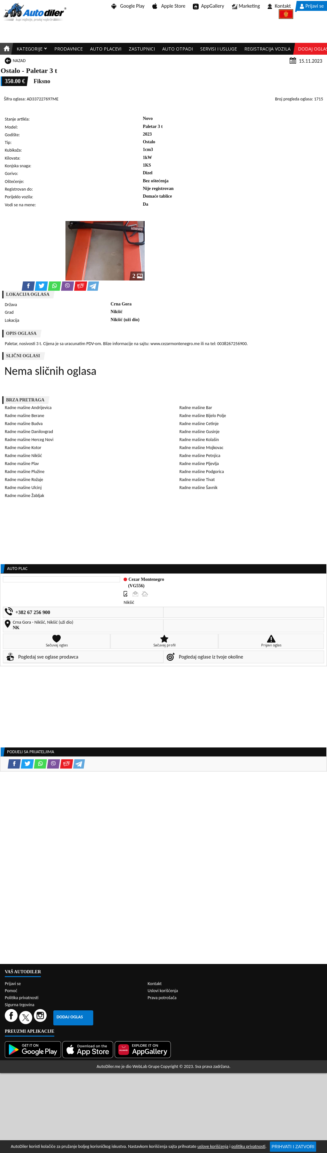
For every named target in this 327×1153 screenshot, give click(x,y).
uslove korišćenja (212, 1146)
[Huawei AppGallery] (143, 1049)
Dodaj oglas (70, 1017)
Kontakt (279, 6)
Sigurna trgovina (19, 1004)
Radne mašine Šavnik (198, 487)
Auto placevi (105, 49)
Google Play (128, 6)
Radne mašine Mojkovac (201, 447)
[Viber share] (67, 286)
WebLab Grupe (146, 1066)
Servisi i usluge (218, 49)
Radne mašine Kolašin (199, 439)
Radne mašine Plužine (24, 471)
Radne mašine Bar (195, 407)
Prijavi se (312, 6)
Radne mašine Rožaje (24, 479)
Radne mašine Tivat (197, 479)
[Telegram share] (93, 286)
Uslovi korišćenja (163, 990)
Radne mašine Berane (24, 415)
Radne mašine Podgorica (201, 471)
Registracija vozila (267, 49)
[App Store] (88, 1049)
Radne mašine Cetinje (199, 423)
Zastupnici (142, 49)
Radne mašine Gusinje (199, 431)
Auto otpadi (177, 49)
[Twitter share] (41, 286)
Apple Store (169, 6)
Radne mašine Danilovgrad (29, 431)
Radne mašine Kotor (23, 447)
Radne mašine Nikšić (23, 455)
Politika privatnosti (21, 997)
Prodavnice (68, 49)
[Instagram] (41, 1017)
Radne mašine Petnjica (199, 455)
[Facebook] (12, 1017)
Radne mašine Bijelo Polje (202, 415)
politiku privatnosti (248, 1146)
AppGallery (208, 6)
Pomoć (11, 990)
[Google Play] (33, 1049)
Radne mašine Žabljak (24, 495)
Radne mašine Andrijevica (28, 407)
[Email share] (80, 286)
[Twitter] (26, 1017)
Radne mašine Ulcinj (23, 487)
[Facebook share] (28, 286)
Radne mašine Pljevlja (199, 463)
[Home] (5, 49)
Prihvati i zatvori (293, 1146)
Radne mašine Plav (22, 463)
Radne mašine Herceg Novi (29, 439)
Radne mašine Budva (23, 423)
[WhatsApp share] (54, 286)
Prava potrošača (162, 997)
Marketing (246, 6)
